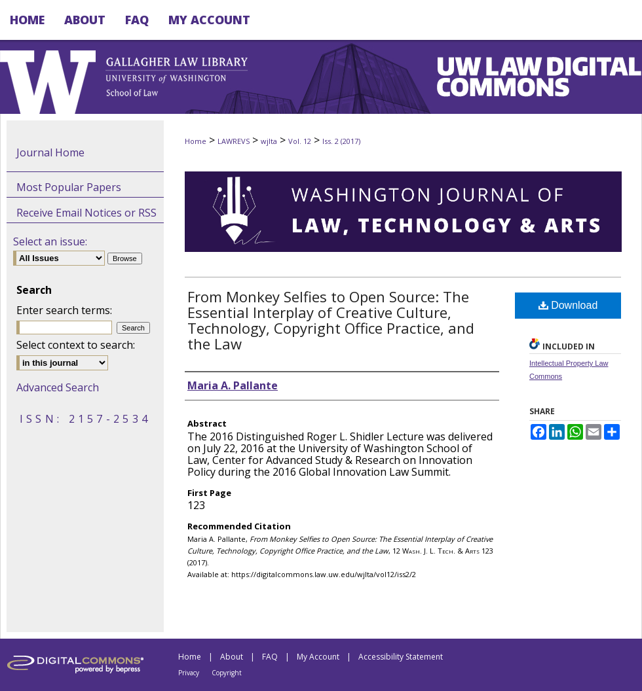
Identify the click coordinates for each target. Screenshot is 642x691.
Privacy (188, 672)
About (231, 656)
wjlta (269, 141)
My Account (318, 656)
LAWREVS (233, 141)
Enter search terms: (64, 310)
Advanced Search (57, 387)
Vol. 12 (299, 141)
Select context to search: (75, 345)
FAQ (270, 656)
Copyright (227, 672)
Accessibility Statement (400, 656)
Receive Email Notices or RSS (86, 212)
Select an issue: (50, 241)
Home (195, 141)
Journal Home (50, 152)
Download (568, 305)
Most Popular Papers (68, 187)
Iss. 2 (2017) (341, 141)
